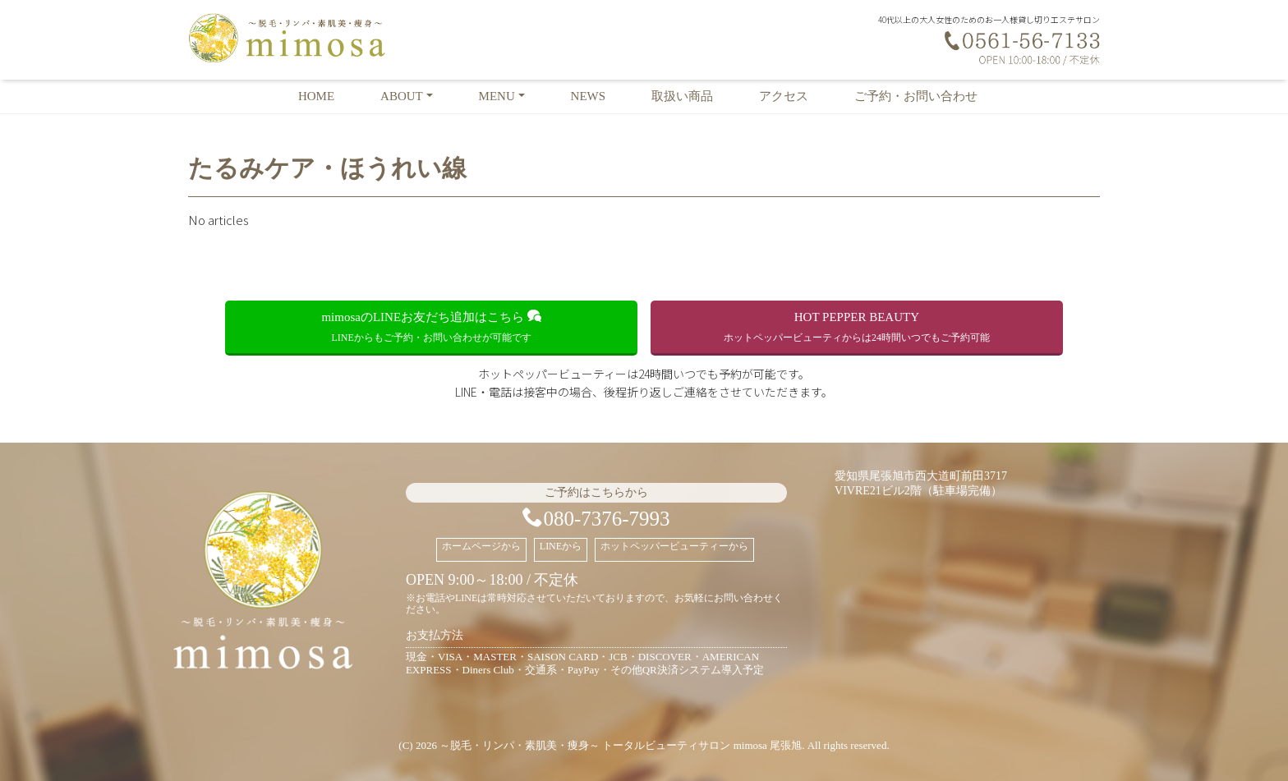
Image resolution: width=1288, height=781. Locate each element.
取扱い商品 (682, 96)
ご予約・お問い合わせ (916, 96)
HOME (316, 96)
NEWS (588, 96)
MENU (497, 96)
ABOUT (401, 96)
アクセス (783, 96)
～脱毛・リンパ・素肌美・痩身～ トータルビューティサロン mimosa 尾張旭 (620, 745)
